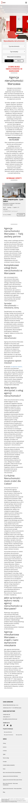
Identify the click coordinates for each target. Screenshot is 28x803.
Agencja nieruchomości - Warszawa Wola (12, 788)
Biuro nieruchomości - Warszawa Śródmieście (10, 784)
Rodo (4, 769)
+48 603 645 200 (6, 714)
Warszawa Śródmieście (8, 734)
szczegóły (21, 214)
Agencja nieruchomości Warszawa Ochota (12, 779)
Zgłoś (4, 754)
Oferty (4, 743)
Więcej (19, 60)
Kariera (4, 747)
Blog (4, 792)
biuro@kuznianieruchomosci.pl (10, 719)
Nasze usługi (6, 758)
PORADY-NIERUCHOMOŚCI (9, 765)
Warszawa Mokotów (8, 732)
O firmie (5, 750)
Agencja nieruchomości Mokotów (10, 776)
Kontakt (4, 761)
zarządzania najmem (16, 366)
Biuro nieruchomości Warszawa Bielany (12, 772)
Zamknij (14, 800)
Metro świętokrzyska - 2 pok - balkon (13, 200)
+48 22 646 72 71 (6, 716)
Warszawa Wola (19, 734)
